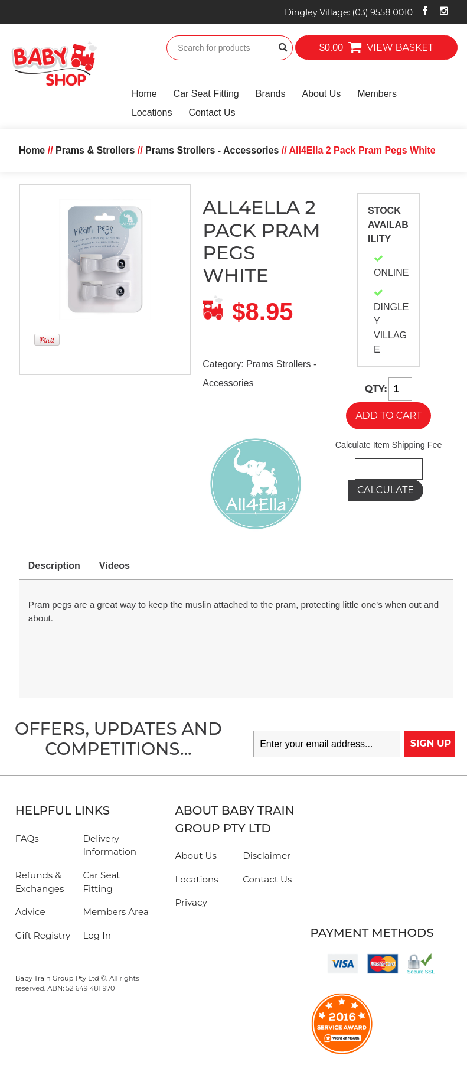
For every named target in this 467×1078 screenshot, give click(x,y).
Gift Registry (43, 935)
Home (144, 94)
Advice (30, 911)
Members (377, 94)
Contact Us (211, 113)
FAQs (27, 838)
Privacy (191, 902)
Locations (152, 113)
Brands (271, 94)
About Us (321, 94)
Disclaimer (266, 855)
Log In (97, 935)
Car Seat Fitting (206, 94)
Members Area (115, 911)
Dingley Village (349, 12)
